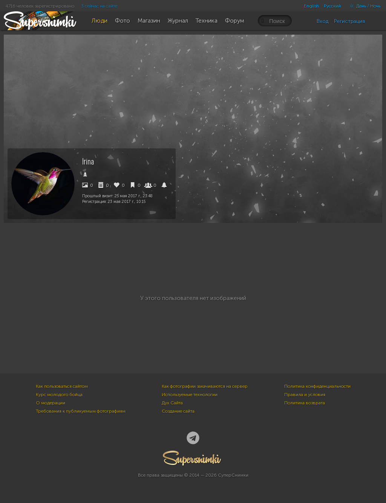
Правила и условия (304, 394)
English (311, 6)
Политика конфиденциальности (317, 386)
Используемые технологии (190, 394)
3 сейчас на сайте (99, 6)
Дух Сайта (172, 402)
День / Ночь (363, 6)
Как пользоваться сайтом (62, 386)
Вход (323, 21)
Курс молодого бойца (59, 394)
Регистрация (349, 21)
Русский (332, 6)
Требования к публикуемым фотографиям (81, 411)
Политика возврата (304, 402)
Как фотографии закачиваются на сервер (205, 386)
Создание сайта (178, 411)
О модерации (50, 402)
